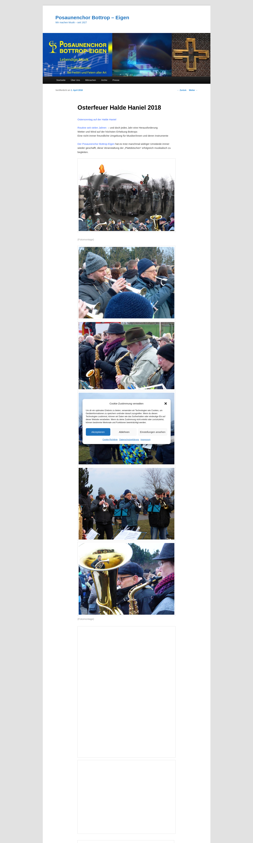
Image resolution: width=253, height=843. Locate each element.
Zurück (181, 90)
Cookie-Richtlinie (110, 439)
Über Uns (75, 80)
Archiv (104, 80)
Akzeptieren (98, 432)
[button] (165, 403)
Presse (116, 80)
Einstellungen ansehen (152, 432)
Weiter (193, 90)
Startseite (61, 80)
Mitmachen (90, 80)
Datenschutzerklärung (129, 439)
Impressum (145, 439)
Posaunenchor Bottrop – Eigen (92, 17)
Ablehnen (124, 432)
